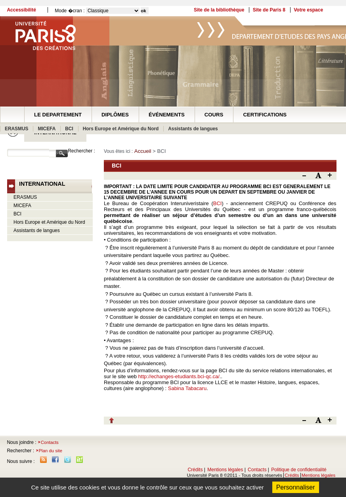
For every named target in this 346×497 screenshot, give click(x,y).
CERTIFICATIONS (265, 115)
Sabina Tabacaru (187, 388)
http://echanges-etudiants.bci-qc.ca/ (179, 376)
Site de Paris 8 (269, 10)
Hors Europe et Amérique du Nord (121, 128)
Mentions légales (225, 469)
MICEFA (46, 128)
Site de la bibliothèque (219, 10)
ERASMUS (16, 128)
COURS (214, 115)
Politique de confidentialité (298, 469)
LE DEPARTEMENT (58, 115)
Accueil (142, 151)
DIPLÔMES (115, 115)
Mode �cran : (69, 10)
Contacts (50, 442)
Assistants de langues (193, 128)
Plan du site (51, 450)
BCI (69, 128)
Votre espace (308, 10)
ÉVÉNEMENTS (167, 115)
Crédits (195, 469)
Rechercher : (81, 151)
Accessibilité (21, 10)
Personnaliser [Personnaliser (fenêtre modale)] (295, 487)
